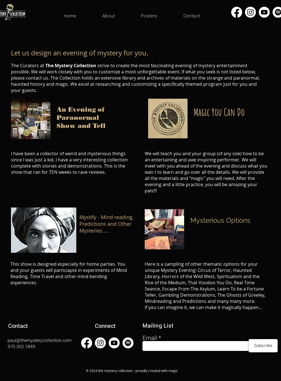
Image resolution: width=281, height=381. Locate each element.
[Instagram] (250, 12)
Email (149, 338)
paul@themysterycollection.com (40, 340)
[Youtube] (264, 12)
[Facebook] (236, 12)
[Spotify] (127, 342)
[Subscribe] (263, 345)
